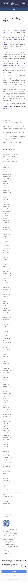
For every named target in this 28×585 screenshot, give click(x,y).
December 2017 (7, 342)
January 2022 (6, 250)
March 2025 (6, 188)
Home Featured (6, 476)
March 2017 (6, 361)
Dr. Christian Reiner (7, 51)
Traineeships (6, 501)
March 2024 (6, 204)
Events (4, 464)
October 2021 (6, 252)
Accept (14, 571)
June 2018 (5, 329)
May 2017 (5, 356)
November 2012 (7, 451)
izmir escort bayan (7, 152)
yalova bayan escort (8, 159)
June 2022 (5, 239)
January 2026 (6, 169)
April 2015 (5, 405)
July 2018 (5, 326)
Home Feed (6, 478)
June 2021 (5, 262)
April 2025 (5, 185)
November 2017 (7, 345)
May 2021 (5, 264)
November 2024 (7, 195)
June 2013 (5, 444)
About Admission (7, 553)
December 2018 (7, 315)
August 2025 (6, 179)
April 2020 (5, 285)
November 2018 (7, 317)
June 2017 (5, 354)
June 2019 (5, 301)
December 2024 (7, 192)
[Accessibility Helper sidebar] (25, 566)
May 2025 (5, 183)
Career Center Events (8, 457)
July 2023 (5, 213)
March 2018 (6, 336)
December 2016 (7, 368)
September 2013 (7, 442)
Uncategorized (6, 503)
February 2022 (6, 248)
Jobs (4, 487)
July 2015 (5, 398)
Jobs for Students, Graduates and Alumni (12, 492)
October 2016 (6, 372)
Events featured (6, 466)
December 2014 (7, 414)
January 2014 (6, 433)
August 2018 (6, 324)
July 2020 (5, 280)
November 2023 (7, 211)
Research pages (8, 106)
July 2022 (5, 236)
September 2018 (7, 322)
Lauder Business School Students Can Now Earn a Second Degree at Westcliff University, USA (14, 128)
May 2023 (5, 215)
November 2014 (7, 416)
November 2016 (7, 370)
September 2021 (7, 255)
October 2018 (6, 319)
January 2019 (6, 312)
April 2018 (5, 333)
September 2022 (7, 234)
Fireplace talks (6, 471)
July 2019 (5, 299)
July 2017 (5, 352)
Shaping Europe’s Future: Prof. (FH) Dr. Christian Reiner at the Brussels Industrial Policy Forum (13, 144)
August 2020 (6, 278)
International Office (7, 483)
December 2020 (7, 273)
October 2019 (6, 292)
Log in (4, 509)
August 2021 (6, 257)
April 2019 (5, 306)
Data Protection (11, 583)
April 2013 (5, 446)
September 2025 (7, 176)
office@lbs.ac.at (10, 531)
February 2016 (6, 384)
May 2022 (5, 241)
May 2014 (5, 426)
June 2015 (5, 400)
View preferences (14, 579)
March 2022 (6, 245)
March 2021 (6, 266)
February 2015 (6, 409)
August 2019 (6, 296)
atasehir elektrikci (7, 154)
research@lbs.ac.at (7, 108)
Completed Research (8, 462)
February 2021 (6, 269)
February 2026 (6, 167)
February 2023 (6, 222)
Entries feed (6, 512)
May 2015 (5, 402)
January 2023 (6, 225)
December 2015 (7, 386)
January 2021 (6, 271)
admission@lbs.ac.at (14, 533)
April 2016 (5, 382)
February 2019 (6, 310)
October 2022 (6, 232)
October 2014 (6, 419)
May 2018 (5, 331)
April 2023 (5, 218)
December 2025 (7, 172)
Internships (5, 485)
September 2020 (7, 276)
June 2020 (5, 282)
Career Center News (8, 459)
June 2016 (5, 377)
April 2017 (5, 359)
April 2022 (5, 243)
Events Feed (6, 469)
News (4, 494)
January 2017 (6, 366)
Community (6, 3)
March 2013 (6, 449)
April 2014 (5, 428)
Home (4, 473)
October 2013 (6, 439)
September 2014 (7, 421)
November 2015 (7, 389)
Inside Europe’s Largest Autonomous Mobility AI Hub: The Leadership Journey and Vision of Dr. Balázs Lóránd (14, 138)
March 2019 (6, 308)
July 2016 (5, 375)
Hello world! (16, 152)
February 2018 (6, 338)
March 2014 (6, 430)
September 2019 (7, 294)
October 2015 (6, 391)
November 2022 (7, 229)
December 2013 (7, 435)
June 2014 (5, 423)
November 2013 (7, 437)
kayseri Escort (6, 161)
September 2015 (7, 393)
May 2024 (5, 202)
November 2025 (7, 174)
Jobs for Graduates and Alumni (10, 489)
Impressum (18, 583)
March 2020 (6, 287)
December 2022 (7, 227)
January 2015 (6, 412)
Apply (23, 3)
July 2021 (5, 259)
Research (5, 499)
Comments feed (7, 514)
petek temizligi (6, 156)
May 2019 (5, 303)
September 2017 (7, 349)
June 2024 (5, 199)
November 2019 (7, 289)
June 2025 (5, 181)
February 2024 (6, 206)
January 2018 (6, 340)
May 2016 (5, 379)
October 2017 (6, 347)
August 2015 (6, 396)
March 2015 (6, 407)
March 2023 (6, 220)
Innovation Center (7, 480)
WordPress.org (6, 516)
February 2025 (6, 190)
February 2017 (6, 363)
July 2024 (5, 197)
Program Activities (7, 496)
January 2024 (6, 208)
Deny (14, 575)
